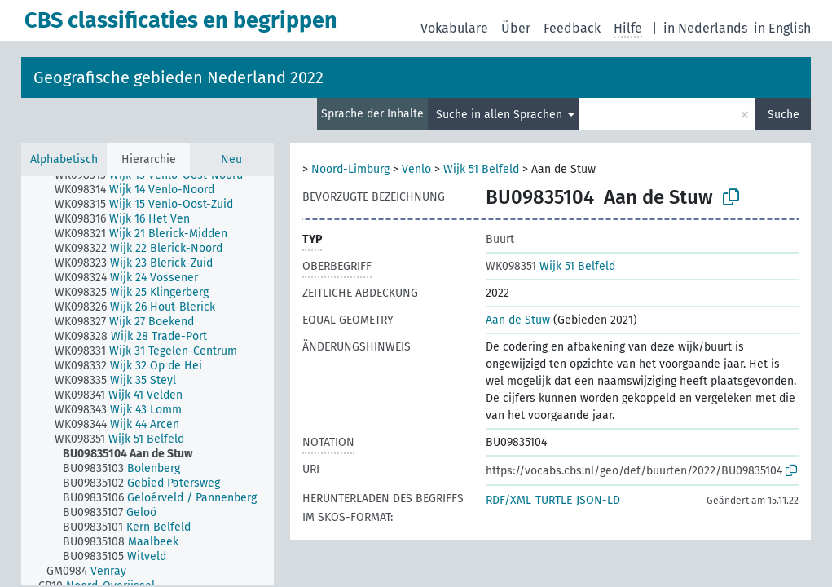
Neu (231, 159)
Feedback (572, 28)
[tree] (147, 380)
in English (782, 28)
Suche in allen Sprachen (501, 114)
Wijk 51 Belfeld (481, 169)
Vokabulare (454, 28)
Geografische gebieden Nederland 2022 (178, 77)
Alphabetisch (64, 159)
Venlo (416, 169)
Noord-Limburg (350, 169)
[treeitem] (141, 190)
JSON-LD (598, 500)
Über (515, 28)
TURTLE (553, 500)
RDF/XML (508, 500)
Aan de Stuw (518, 320)
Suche (783, 114)
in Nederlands (705, 28)
